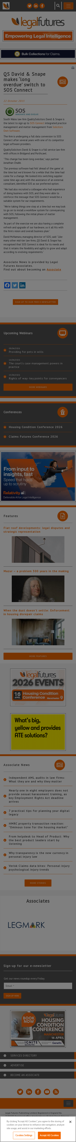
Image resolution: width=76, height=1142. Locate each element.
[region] (38, 1129)
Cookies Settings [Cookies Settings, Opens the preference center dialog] (23, 1135)
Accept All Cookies (49, 1135)
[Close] (70, 1122)
